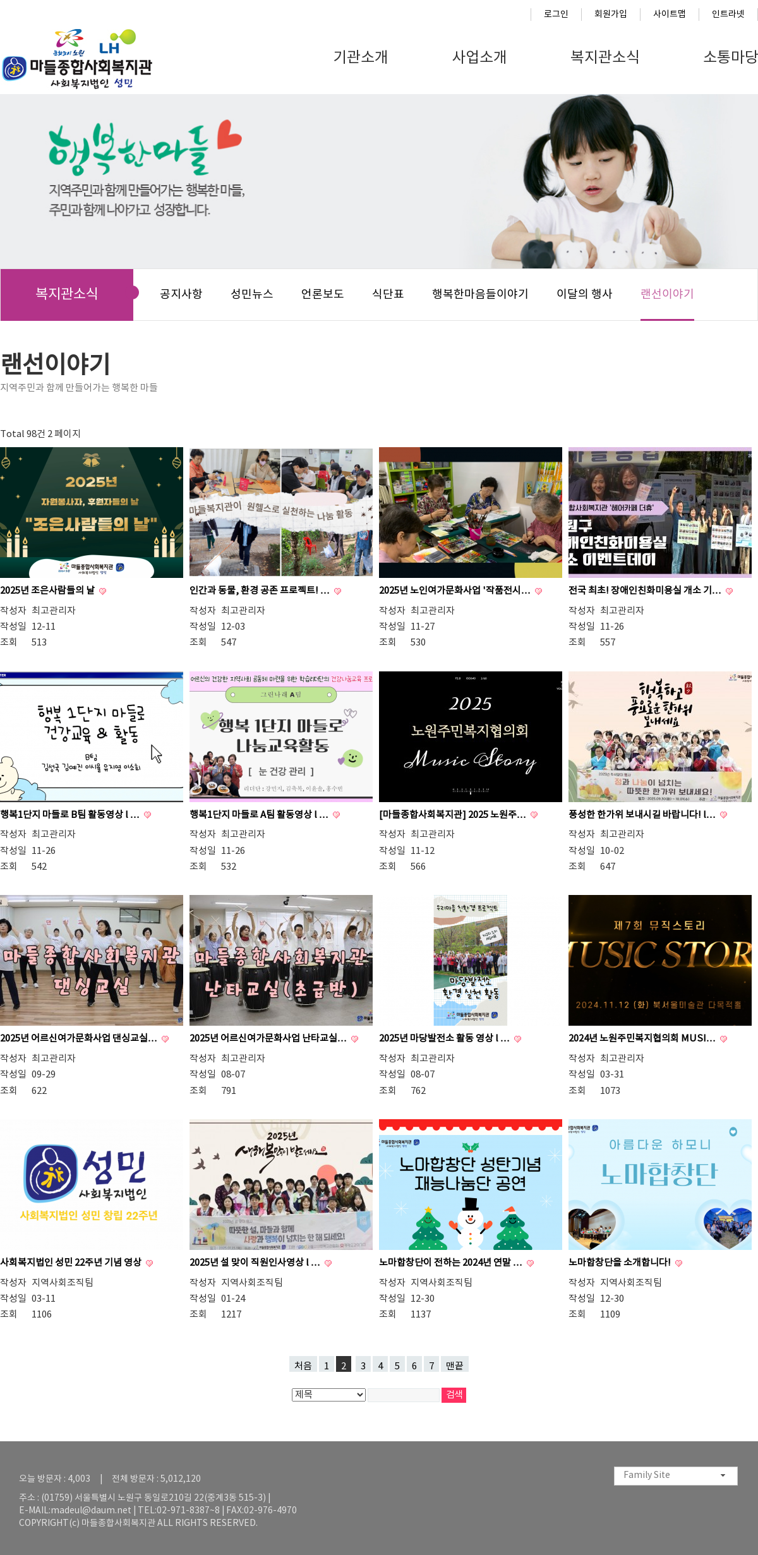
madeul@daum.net (91, 1511)
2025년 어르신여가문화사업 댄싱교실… (79, 1038)
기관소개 (360, 58)
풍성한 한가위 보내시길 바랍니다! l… (643, 815)
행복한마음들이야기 (480, 294)
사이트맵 (669, 14)
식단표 (388, 294)
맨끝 (455, 1366)
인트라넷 (728, 14)
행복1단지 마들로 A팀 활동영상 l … (260, 815)
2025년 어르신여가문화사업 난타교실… (269, 1038)
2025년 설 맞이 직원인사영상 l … (256, 1263)
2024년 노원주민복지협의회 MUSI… (643, 1038)
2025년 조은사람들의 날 (48, 590)
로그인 (556, 14)
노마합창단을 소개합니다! (620, 1263)
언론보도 (322, 294)
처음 (303, 1366)
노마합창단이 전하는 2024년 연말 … (451, 1263)
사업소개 (479, 58)
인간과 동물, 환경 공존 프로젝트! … (261, 590)
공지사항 (181, 294)
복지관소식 (605, 58)
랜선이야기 (667, 294)
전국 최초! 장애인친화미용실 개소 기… (645, 590)
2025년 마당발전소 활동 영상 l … (445, 1038)
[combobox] (676, 1476)
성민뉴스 (252, 294)
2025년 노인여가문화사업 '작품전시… (455, 590)
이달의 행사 (584, 294)
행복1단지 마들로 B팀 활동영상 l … (70, 815)
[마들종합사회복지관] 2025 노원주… (453, 815)
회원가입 (610, 14)
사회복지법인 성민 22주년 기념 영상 (71, 1263)
